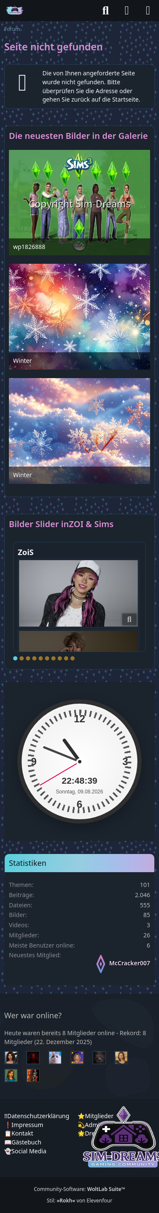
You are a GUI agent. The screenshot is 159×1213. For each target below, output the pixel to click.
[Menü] (147, 10)
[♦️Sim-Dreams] (15, 10)
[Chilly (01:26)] (14, 1075)
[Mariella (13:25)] (14, 1057)
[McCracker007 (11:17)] (102, 1057)
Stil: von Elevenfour (79, 1200)
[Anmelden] (126, 10)
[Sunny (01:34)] (124, 1057)
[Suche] (105, 10)
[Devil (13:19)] (36, 1057)
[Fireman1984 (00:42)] (36, 1075)
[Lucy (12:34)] (80, 1057)
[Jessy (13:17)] (58, 1057)
